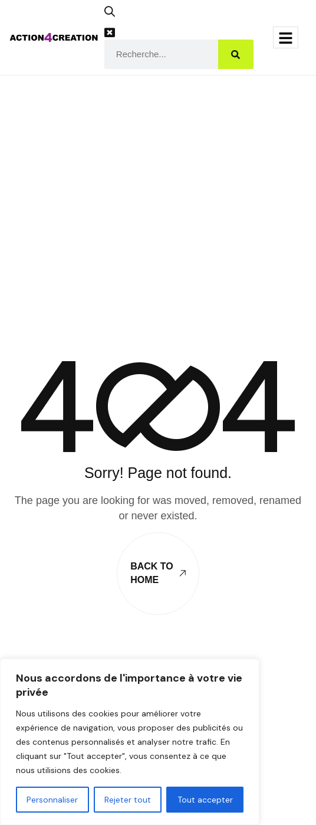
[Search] (236, 54)
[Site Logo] (53, 37)
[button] (114, 15)
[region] (129, 742)
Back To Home (158, 572)
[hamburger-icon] (285, 37)
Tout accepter (205, 799)
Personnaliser (52, 799)
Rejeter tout (127, 799)
